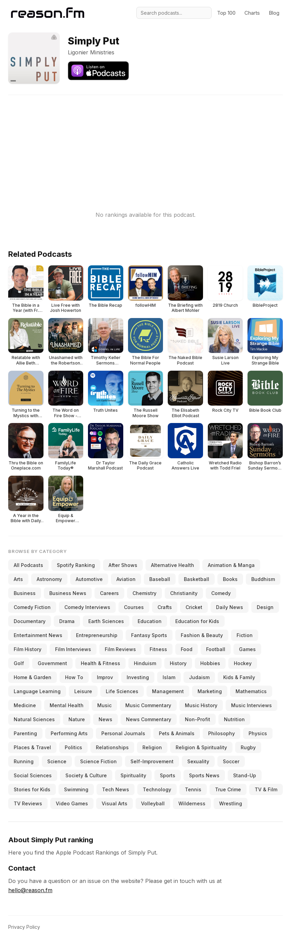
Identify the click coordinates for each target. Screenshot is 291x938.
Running (24, 761)
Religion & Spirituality (201, 747)
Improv (105, 677)
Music (104, 705)
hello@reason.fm (30, 890)
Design (265, 607)
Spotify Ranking (76, 565)
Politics (73, 747)
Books (230, 579)
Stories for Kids (32, 789)
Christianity (184, 593)
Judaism (199, 677)
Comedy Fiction (32, 607)
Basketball (196, 579)
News (105, 719)
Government (52, 663)
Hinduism (145, 663)
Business (25, 593)
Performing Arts (69, 733)
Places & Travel (32, 747)
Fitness (158, 649)
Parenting (25, 733)
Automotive (89, 579)
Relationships (112, 747)
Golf (19, 663)
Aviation (126, 579)
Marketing (210, 691)
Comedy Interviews (87, 607)
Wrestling (230, 803)
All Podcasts (28, 565)
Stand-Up (244, 775)
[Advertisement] (145, 143)
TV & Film (266, 789)
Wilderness (191, 803)
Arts (18, 579)
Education (150, 621)
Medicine (25, 705)
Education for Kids (197, 621)
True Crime (228, 789)
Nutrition (234, 719)
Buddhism (263, 579)
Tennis (193, 789)
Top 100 (226, 13)
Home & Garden (32, 677)
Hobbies (210, 663)
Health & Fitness (100, 663)
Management (168, 691)
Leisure (83, 691)
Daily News (229, 607)
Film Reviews (120, 649)
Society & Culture (86, 775)
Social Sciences (33, 775)
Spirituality (133, 775)
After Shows (123, 565)
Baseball (159, 579)
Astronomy (49, 579)
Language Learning (37, 691)
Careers (109, 593)
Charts (252, 13)
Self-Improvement (152, 761)
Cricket (194, 607)
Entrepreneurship (96, 635)
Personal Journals (123, 733)
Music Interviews (251, 705)
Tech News (115, 789)
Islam (169, 677)
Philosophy (221, 733)
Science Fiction (98, 761)
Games (247, 649)
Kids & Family (239, 677)
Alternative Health (172, 565)
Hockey (243, 663)
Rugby (248, 747)
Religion (152, 747)
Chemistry (144, 593)
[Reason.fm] (47, 13)
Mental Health (67, 705)
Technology (157, 789)
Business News (67, 593)
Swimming (76, 789)
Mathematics (251, 691)
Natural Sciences (34, 719)
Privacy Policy (24, 927)
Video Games (72, 803)
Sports (167, 775)
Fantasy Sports (149, 635)
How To (74, 677)
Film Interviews (73, 649)
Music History (201, 705)
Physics (258, 733)
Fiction (245, 635)
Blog (274, 13)
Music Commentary (148, 705)
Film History (27, 649)
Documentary (30, 621)
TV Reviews (28, 803)
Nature (76, 719)
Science (56, 761)
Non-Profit (197, 719)
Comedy (221, 593)
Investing (138, 677)
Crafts (164, 607)
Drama (67, 621)
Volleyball (153, 803)
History (178, 663)
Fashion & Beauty (202, 635)
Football (215, 649)
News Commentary (148, 719)
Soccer (231, 761)
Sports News (204, 775)
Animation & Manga (231, 565)
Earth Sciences (106, 621)
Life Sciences (122, 691)
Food (186, 649)
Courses (134, 607)
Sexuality (198, 761)
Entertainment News (38, 635)
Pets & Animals (176, 733)
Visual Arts (114, 803)
